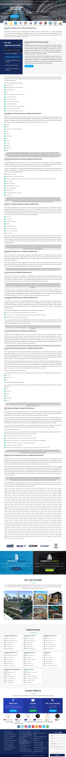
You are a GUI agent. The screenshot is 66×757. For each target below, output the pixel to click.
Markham (29, 515)
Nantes (27, 518)
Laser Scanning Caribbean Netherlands (17, 272)
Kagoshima (56, 506)
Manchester (6, 515)
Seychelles (34, 529)
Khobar (14, 509)
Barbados (30, 491)
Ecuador (36, 499)
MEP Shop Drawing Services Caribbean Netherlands (16, 450)
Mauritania (17, 516)
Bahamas (45, 490)
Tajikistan (10, 531)
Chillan (41, 497)
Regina (40, 524)
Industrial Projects (8, 644)
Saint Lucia (18, 525)
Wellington (28, 536)
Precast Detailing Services (49, 403)
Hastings (59, 504)
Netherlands (59, 518)
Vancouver (37, 534)
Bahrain (55, 490)
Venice (50, 534)
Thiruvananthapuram (12, 533)
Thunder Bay (19, 533)
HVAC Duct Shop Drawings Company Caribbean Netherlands (43, 246)
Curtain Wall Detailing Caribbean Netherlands (20, 331)
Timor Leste (31, 533)
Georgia (15, 502)
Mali (45, 513)
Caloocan (50, 493)
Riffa (5, 525)
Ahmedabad (41, 488)
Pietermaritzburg (7, 524)
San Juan (34, 525)
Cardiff (18, 495)
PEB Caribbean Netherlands (9, 325)
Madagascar (59, 511)
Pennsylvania (43, 522)
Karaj (24, 508)
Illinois (12, 506)
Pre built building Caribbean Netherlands (35, 327)
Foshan (44, 500)
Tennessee (53, 531)
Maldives (41, 513)
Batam (46, 491)
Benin (17, 493)
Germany (28, 502)
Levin (20, 511)
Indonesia (26, 506)
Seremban (29, 529)
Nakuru (5, 518)
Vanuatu (41, 534)
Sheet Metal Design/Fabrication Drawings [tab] (12, 61)
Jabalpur (38, 506)
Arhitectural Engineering (9, 638)
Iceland (5, 506)
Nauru (45, 518)
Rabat (23, 524)
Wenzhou (33, 536)
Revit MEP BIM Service (48, 648)
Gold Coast (59, 502)
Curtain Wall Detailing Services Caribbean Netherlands (31, 345)
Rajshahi (26, 524)
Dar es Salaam (7, 499)
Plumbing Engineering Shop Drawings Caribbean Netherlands (20, 200)
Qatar (13, 524)
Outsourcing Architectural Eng (10, 640)
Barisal (37, 491)
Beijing (53, 491)
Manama (59, 513)
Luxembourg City (34, 511)
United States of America (13, 534)
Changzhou (15, 497)
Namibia (9, 518)
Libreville (26, 511)
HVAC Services (47, 655)
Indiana (22, 506)
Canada (5, 495)
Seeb (8, 529)
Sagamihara (8, 525)
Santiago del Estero (43, 527)
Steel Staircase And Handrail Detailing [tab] (11, 69)
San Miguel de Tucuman (55, 525)
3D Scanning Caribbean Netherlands (17, 286)
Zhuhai (22, 538)
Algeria (28, 490)
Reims (43, 524)
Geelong (6, 502)
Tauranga (41, 531)
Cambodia (55, 493)
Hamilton (39, 504)
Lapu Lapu (52, 509)
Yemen (10, 538)
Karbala (27, 508)
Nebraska (48, 518)
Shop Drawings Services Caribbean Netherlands (39, 199)
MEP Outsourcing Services (49, 640)
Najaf (57, 516)
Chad (50, 495)
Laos (49, 509)
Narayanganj (40, 518)
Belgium (59, 491)
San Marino (47, 525)
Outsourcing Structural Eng (30, 640)
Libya (29, 511)
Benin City (20, 493)
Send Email (53, 710)
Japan (48, 506)
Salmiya (24, 525)
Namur (12, 518)
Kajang (60, 506)
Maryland (49, 515)
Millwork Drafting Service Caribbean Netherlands (51, 477)
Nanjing (20, 518)
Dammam (59, 497)
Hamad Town (24, 504)
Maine (14, 513)
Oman (40, 520)
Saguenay (14, 525)
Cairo (39, 493)
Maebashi (10, 513)
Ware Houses (27, 661)
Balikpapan (59, 490)
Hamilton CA (43, 504)
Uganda (40, 533)
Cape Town (14, 495)
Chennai (27, 497)
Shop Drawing (20, 28)
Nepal (55, 518)
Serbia (25, 529)
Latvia (55, 509)
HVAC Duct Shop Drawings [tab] (11, 65)
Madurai (6, 513)
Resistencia (50, 524)
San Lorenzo (38, 525)
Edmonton (48, 499)
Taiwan (60, 529)
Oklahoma (36, 520)
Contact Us (14, 16)
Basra (43, 491)
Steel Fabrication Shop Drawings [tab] (12, 50)
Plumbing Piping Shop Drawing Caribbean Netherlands (23, 159)
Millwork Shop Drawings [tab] (10, 53)
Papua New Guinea (19, 522)
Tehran (45, 531)
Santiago (37, 527)
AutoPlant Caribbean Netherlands (24, 284)
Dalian (56, 497)
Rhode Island (59, 524)
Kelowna (44, 508)
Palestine (59, 520)
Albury (20, 490)
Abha (11, 488)
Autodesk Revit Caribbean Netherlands (43, 286)
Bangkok (20, 491)
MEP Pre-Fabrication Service (50, 646)
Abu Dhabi (18, 488)
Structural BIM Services (9, 680)
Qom (21, 524)
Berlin (24, 493)
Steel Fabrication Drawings (29, 659)
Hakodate (16, 504)
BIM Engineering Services (9, 672)
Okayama (31, 520)
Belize (5, 493)
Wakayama (12, 536)
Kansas (21, 508)
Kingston (23, 509)
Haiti (12, 504)
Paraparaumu (30, 522)
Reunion (54, 524)
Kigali (17, 509)
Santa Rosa (32, 527)
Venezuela (46, 534)
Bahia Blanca (50, 490)
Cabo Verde (32, 493)
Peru (50, 522)
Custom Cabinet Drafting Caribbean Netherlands (47, 480)
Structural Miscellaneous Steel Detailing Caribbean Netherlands (30, 156)
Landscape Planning (8, 648)
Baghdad (40, 490)
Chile (38, 497)
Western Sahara (44, 536)
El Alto (55, 499)
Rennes (46, 524)
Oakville (20, 520)
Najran (60, 516)
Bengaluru (13, 493)
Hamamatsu (29, 504)
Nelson (52, 518)
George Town (11, 502)
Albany (16, 490)
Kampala (10, 508)
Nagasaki (47, 516)
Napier (31, 518)
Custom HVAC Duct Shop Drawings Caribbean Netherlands (31, 247)
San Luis (43, 525)
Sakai (22, 525)
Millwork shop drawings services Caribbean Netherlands (16, 477)
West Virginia (37, 536)
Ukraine (45, 533)
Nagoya (51, 516)
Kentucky (48, 508)
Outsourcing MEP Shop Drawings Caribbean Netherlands (39, 451)
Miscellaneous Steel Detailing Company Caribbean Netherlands (18, 152)
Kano (18, 508)
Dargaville (13, 499)
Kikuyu (19, 509)
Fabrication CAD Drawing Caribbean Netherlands (14, 268)
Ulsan (48, 533)
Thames (5, 533)
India (19, 506)
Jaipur (41, 506)
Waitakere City (7, 536)
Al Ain (52, 488)
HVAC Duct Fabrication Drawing (50, 665)
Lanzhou (45, 509)
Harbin (56, 504)
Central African (46, 495)
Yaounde (59, 536)
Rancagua (30, 524)
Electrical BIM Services (9, 682)
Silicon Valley (39, 755)
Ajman (49, 488)
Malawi (33, 513)
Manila (15, 515)
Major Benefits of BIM (29, 680)
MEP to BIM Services (48, 642)
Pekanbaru (38, 522)
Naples (34, 518)
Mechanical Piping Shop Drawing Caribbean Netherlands (43, 201)
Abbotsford (6, 488)
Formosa (40, 500)
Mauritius (21, 516)
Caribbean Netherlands (25, 495)
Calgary (42, 493)
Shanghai (43, 529)
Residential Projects (8, 646)
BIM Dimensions (27, 682)
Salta (28, 525)
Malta (52, 513)
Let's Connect (60, 1)
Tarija (32, 531)
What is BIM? (27, 674)
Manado (55, 513)
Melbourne (43, 516)
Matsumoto (6, 516)
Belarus (56, 491)
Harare (53, 504)
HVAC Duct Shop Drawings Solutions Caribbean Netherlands (15, 245)
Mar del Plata (23, 515)
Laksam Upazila (41, 509)
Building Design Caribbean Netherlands (39, 325)
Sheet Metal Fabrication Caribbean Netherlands (20, 251)
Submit (57, 755)
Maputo (19, 515)
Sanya (49, 527)
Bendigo (8, 493)
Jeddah (51, 506)
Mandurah (12, 515)
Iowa (35, 506)
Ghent (38, 502)
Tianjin (23, 533)
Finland (33, 500)
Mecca (32, 516)
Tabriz (54, 529)
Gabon (48, 500)
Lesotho (13, 511)
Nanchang (16, 518)
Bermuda (27, 493)
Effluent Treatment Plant (29, 648)
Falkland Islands (7, 500)
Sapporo (52, 527)
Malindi (48, 513)
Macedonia (50, 511)
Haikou (9, 504)
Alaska (10, 490)
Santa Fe (28, 527)
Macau (45, 511)
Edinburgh (43, 499)
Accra (25, 488)
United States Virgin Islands (24, 534)
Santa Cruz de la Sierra (21, 527)
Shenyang (51, 529)
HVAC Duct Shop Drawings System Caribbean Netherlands (33, 248)
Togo (35, 533)
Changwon (11, 497)
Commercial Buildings (28, 665)
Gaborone (52, 500)
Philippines (59, 522)
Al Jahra (55, 488)
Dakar (53, 497)
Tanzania (29, 531)
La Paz (39, 511)
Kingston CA (28, 509)
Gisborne (46, 502)
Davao (20, 499)
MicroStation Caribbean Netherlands (53, 283)
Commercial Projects (8, 659)
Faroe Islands (14, 500)
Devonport (32, 499)
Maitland (18, 513)
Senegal (19, 529)
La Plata (42, 511)
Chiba (36, 497)
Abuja (22, 488)
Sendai (15, 529)
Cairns (36, 493)
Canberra (10, 495)
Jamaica (44, 506)
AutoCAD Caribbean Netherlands (41, 283)
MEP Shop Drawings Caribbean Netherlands (19, 408)
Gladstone (50, 502)
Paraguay (25, 522)
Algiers (31, 490)
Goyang (5, 504)
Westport (49, 536)
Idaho (9, 506)
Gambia (55, 500)
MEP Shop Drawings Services (38, 413)
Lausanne (6, 511)
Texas (56, 531)
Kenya (51, 508)
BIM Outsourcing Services (9, 676)
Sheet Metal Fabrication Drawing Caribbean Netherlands (49, 269)
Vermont (53, 534)
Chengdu (24, 497)
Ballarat (5, 491)
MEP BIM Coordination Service (50, 644)
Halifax (19, 504)
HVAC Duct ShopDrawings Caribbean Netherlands (21, 204)
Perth (48, 522)
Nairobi (54, 516)
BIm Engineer (7, 674)
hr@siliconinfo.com (33, 707)
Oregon (43, 520)
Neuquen (6, 520)
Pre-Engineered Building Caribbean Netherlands (21, 297)
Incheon (15, 506)
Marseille (33, 515)
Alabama (6, 490)
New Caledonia (15, 520)
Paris (35, 522)
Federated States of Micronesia (23, 500)
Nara (37, 518)
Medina (38, 516)
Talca (18, 531)
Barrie (40, 491)
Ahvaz (46, 488)
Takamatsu (14, 531)
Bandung (16, 491)
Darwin (16, 499)
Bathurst (49, 491)
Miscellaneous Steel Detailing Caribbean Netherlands (22, 113)
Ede (40, 499)
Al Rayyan (59, 488)
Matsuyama (12, 516)
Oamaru (24, 520)
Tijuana (26, 533)
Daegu (46, 497)
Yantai (56, 536)
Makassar (23, 513)
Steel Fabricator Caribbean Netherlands (42, 154)
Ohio (28, 520)
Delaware (24, 499)
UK (42, 533)
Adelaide (33, 488)
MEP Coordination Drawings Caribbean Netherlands (37, 452)
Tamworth (22, 531)
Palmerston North (7, 522)
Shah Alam (38, 529)
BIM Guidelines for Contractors (30, 672)
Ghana (32, 502)
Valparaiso (33, 534)
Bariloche (34, 491)
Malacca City (28, 513)
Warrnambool (18, 536)
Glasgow (54, 502)
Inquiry (52, 1)
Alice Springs (35, 490)
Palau (51, 520)
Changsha (6, 497)
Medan (35, 516)
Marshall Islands (38, 515)
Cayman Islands (39, 495)
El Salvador (59, 499)
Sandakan (14, 527)
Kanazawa (15, 508)
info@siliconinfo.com (53, 707)
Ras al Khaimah (36, 524)
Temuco (48, 531)
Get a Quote (16, 568)
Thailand (59, 531)
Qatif (15, 524)
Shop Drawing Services (29, 655)
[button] (5, 12)
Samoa (30, 525)
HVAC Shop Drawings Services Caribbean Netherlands (23, 246)
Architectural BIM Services (9, 678)
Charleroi (20, 497)
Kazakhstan (39, 508)
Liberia (23, 511)
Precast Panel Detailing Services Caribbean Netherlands (23, 348)
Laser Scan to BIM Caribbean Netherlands (13, 283)
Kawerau (35, 508)
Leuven (17, 511)
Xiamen (53, 536)
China (44, 497)
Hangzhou (49, 504)
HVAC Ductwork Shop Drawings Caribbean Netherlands (51, 247)
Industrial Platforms (28, 663)
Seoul (22, 529)
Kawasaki (31, 508)
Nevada (10, 520)
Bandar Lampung (11, 491)
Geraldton (24, 502)
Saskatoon (57, 527)
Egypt (52, 499)
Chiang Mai (32, 497)
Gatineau (59, 500)
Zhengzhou (18, 538)
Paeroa (47, 520)
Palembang (55, 520)
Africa (37, 488)
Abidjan (13, 488)
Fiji (31, 500)
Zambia (14, 538)
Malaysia (37, 513)
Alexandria (24, 490)
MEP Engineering (48, 638)
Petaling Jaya (54, 522)
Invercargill (31, 506)
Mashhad (53, 515)
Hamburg (35, 504)
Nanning (24, 518)
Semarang (12, 529)
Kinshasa (32, 509)
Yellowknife (6, 538)
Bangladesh (25, 491)
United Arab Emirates (54, 533)
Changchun (59, 495)
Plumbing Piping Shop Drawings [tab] (12, 56)
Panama (13, 522)
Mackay (54, 511)
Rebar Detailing (27, 657)
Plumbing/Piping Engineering (10, 655)
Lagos (36, 509)
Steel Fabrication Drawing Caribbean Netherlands (31, 268)
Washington (23, 536)
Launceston (59, 509)
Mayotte (25, 516)
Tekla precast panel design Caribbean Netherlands (29, 404)
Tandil (25, 531)
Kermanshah (55, 508)
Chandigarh (54, 495)
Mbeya (29, 516)
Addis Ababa (28, 488)
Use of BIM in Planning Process (30, 676)
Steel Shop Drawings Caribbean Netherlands (24, 155)
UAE (37, 533)
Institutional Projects (9, 642)
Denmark (28, 499)
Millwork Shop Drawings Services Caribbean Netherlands (23, 455)
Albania (13, 490)
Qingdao (18, 524)
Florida (37, 500)
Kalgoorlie (6, 508)
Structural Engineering (29, 638)
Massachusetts (58, 515)
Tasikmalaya (36, 531)
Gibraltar (41, 502)
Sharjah (46, 529)
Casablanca (32, 495)
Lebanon (10, 511)
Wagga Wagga (58, 534)
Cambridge (59, 493)
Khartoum (10, 509)
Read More (29, 66)
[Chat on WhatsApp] (47, 726)
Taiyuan (5, 531)
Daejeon (49, 497)
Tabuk (57, 529)
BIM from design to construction (30, 678)
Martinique (44, 515)
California (46, 493)
